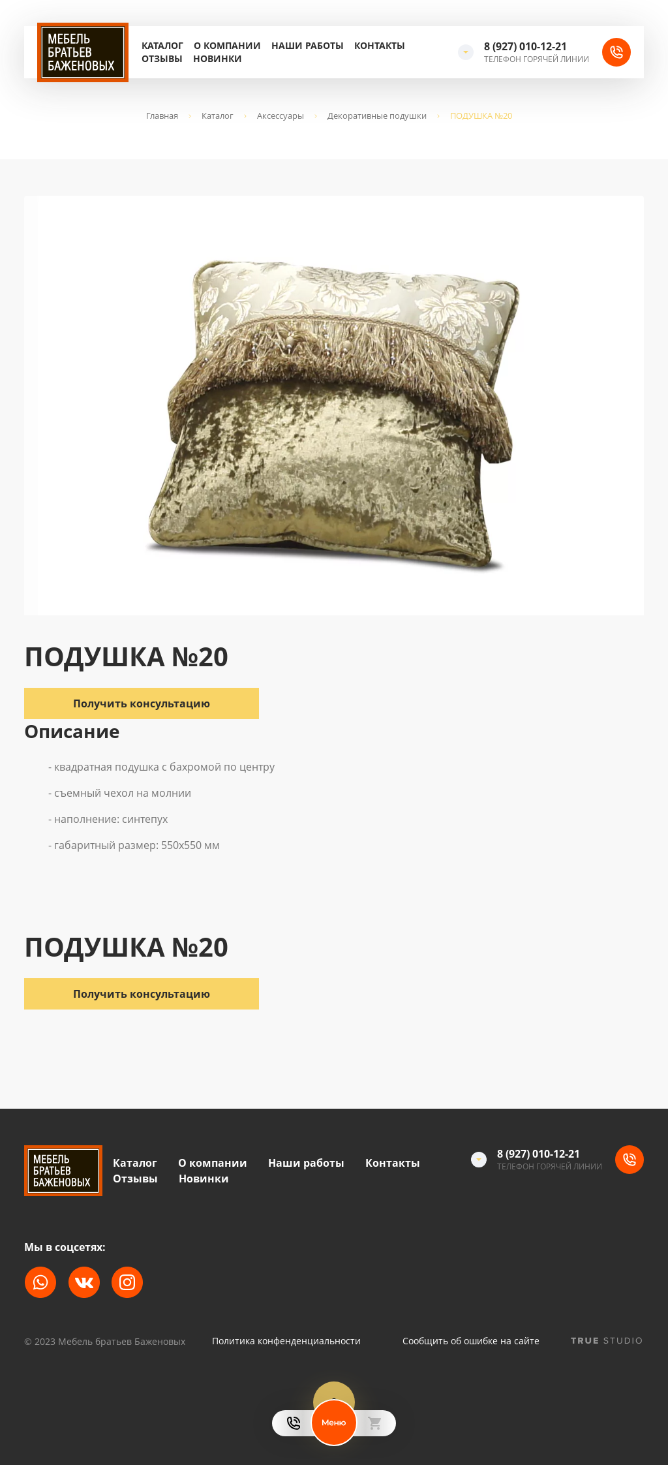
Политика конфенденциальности (286, 1341)
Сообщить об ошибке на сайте (470, 1341)
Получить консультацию (141, 994)
